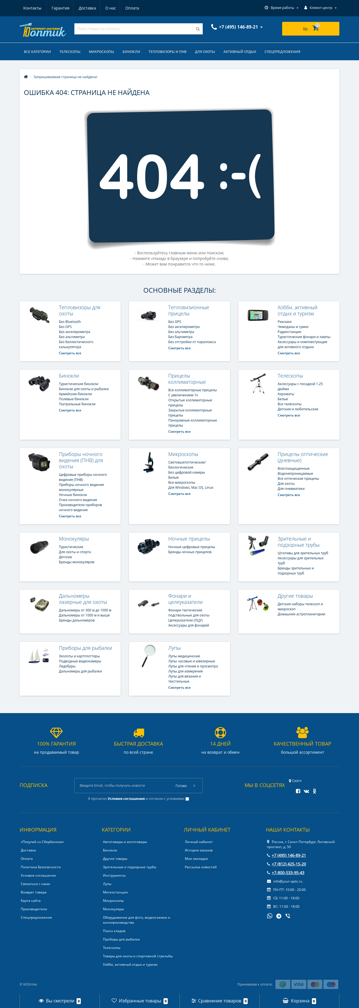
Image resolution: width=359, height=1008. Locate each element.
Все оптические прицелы (298, 478)
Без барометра (180, 336)
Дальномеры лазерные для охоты (83, 599)
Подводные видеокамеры (80, 661)
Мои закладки (196, 858)
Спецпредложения (282, 51)
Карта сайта (31, 900)
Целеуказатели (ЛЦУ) (185, 620)
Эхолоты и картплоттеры (79, 656)
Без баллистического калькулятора (76, 344)
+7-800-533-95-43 (285, 872)
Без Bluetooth (70, 321)
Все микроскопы (181, 482)
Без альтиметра (72, 336)
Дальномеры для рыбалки (80, 671)
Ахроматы (286, 394)
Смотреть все (70, 353)
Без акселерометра (74, 331)
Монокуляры (74, 539)
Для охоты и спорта (75, 552)
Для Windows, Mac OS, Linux (190, 487)
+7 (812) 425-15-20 (286, 864)
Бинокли (131, 51)
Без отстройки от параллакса (192, 341)
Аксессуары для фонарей (188, 625)
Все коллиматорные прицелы (192, 390)
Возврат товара (34, 892)
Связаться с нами (35, 883)
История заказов (199, 850)
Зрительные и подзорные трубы (299, 542)
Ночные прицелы (189, 539)
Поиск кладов (114, 930)
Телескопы (69, 51)
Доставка (60, 8)
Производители (34, 909)
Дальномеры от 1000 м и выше (84, 615)
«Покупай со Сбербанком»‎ (42, 841)
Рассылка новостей (201, 867)
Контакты (133, 8)
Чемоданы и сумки (293, 326)
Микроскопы (101, 51)
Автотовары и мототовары (125, 841)
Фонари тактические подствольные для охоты (189, 613)
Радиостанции (289, 331)
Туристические (71, 546)
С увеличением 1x (183, 395)
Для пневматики (291, 488)
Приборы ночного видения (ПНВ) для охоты (81, 460)
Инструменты (114, 875)
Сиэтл (295, 780)
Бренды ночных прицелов (189, 552)
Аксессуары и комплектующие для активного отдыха (302, 344)
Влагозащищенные (293, 468)
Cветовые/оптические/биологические (187, 465)
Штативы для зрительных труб (303, 553)
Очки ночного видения (78, 499)
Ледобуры (67, 666)
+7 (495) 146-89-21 (286, 855)
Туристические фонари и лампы (304, 336)
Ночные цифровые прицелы (191, 546)
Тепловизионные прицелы (188, 310)
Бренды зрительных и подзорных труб (296, 571)
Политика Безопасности (41, 867)
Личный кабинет (199, 841)
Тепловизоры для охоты (79, 310)
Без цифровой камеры (186, 472)
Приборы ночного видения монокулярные (81, 487)
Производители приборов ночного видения (80, 507)
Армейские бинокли (75, 394)
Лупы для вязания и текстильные (184, 679)
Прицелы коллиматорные (187, 379)
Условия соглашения (38, 875)
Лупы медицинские (184, 656)
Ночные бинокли (73, 494)
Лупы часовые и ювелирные (191, 661)
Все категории (37, 51)
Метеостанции (115, 892)
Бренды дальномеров (77, 620)
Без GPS (65, 326)
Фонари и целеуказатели (185, 599)
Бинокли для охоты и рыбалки (84, 389)
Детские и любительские (298, 409)
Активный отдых (240, 51)
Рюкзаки (285, 321)
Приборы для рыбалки (85, 648)
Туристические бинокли (78, 383)
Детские (65, 557)
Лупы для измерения (185, 671)
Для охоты (205, 51)
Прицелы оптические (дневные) (303, 457)
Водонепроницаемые (295, 473)
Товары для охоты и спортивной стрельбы (138, 956)
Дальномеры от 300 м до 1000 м (85, 610)
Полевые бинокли (74, 399)
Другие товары (295, 596)
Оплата (107, 8)
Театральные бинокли (77, 404)
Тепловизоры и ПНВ (168, 51)
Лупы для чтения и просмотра (193, 666)
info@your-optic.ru (284, 881)
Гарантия (32, 8)
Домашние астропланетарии (301, 614)
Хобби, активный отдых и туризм (297, 310)
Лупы (174, 648)
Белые (283, 399)
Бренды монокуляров (76, 562)
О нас (84, 8)
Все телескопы (290, 404)
